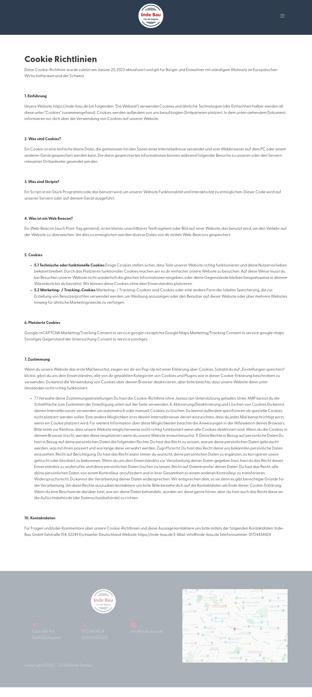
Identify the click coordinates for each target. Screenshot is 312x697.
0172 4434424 (92, 637)
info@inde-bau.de (146, 637)
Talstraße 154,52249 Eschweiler (47, 640)
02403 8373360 (94, 643)
